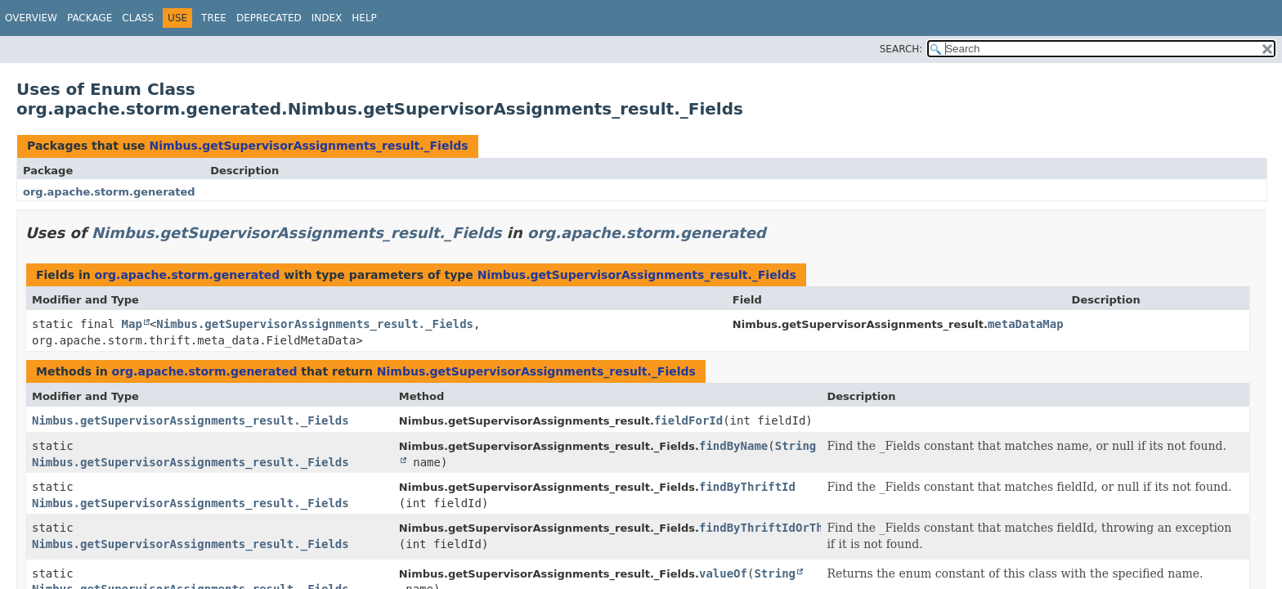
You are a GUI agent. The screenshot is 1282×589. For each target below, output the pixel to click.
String (775, 573)
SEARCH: (901, 49)
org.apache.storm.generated (109, 192)
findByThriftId (747, 486)
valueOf (723, 573)
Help (364, 18)
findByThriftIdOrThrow (771, 527)
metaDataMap (1026, 323)
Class (138, 18)
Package (89, 18)
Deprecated (269, 18)
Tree (213, 18)
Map (132, 323)
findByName (733, 445)
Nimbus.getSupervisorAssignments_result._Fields (308, 145)
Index (327, 18)
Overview (31, 18)
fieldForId (688, 420)
